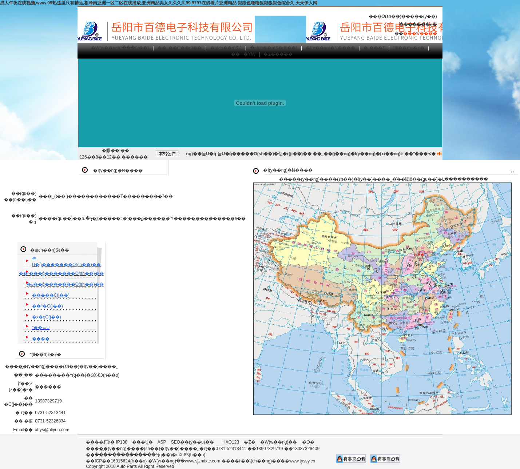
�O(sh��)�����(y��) (407, 16)
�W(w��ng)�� (278, 442)
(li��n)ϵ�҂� (408, 48)
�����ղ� (422, 24)
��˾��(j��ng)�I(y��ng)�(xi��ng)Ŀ (362, 153)
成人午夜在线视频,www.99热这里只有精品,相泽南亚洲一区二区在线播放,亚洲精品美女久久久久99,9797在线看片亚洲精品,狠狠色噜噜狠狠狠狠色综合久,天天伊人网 (158, 2)
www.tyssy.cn (302, 461)
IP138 (121, 442)
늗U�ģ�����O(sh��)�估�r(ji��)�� (269, 153)
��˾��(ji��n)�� (180, 48)
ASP (162, 442)
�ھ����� (278, 54)
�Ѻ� (308, 442)
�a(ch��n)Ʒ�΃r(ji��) (273, 48)
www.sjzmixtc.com (202, 461)
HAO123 (230, 442)
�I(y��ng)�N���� (330, 48)
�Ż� (249, 442)
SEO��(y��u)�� (192, 442)
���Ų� (142, 442)
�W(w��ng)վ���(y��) (120, 48)
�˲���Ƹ (374, 48)
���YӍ (243, 54)
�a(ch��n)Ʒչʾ (226, 48)
